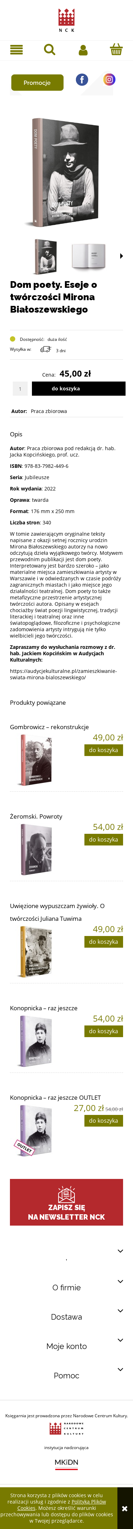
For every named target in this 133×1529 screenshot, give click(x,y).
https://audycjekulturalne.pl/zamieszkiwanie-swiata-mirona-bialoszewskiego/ (63, 674)
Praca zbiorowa (49, 411)
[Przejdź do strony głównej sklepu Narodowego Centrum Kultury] (66, 18)
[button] (16, 50)
